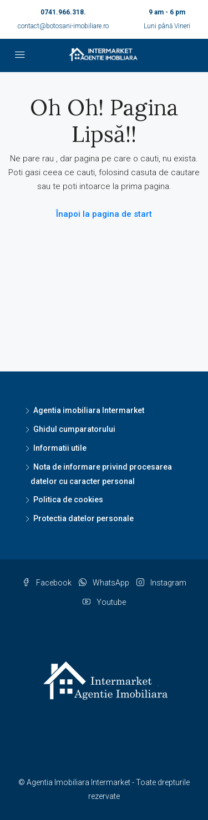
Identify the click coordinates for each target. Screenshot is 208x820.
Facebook (47, 582)
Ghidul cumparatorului (74, 429)
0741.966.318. (63, 12)
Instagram (161, 582)
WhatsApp (104, 582)
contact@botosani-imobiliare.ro (63, 26)
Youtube (104, 602)
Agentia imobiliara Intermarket (88, 410)
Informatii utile (60, 448)
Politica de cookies (68, 499)
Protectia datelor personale (83, 518)
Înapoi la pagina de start (104, 214)
